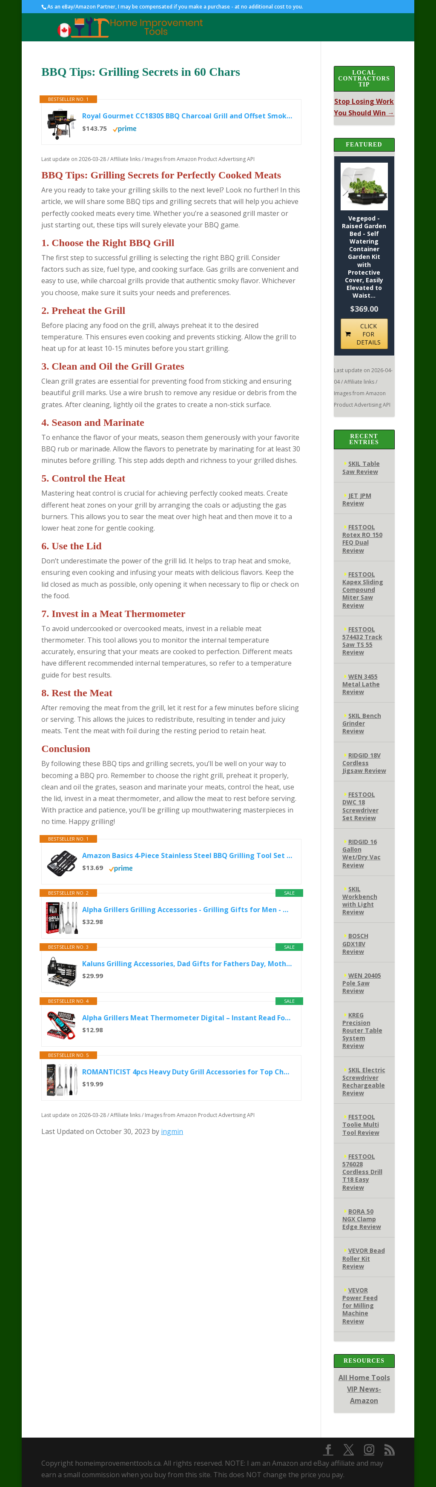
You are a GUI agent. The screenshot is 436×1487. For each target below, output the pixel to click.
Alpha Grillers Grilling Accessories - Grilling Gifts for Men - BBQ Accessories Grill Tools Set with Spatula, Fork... (187, 909)
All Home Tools (364, 1377)
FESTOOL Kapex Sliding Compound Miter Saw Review (362, 589)
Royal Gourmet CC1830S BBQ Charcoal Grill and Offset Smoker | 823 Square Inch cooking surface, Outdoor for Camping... (187, 116)
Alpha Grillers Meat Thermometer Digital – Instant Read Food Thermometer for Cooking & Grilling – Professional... (187, 1017)
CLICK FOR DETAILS (368, 334)
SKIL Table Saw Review (361, 467)
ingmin (172, 1131)
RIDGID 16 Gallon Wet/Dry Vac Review (361, 853)
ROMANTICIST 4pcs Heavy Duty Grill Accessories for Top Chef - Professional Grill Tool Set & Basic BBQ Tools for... (187, 1072)
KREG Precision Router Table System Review (362, 1030)
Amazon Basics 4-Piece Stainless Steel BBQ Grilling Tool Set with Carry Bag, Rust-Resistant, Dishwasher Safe (187, 855)
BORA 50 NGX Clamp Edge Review (361, 1219)
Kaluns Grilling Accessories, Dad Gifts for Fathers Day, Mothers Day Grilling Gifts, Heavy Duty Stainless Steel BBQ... (187, 963)
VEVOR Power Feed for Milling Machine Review (360, 1305)
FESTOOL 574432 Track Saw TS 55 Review (362, 641)
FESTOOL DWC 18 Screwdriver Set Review (360, 806)
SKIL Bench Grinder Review (361, 723)
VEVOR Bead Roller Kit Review (363, 1258)
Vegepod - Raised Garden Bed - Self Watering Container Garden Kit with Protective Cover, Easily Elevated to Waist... (364, 257)
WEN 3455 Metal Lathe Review (361, 684)
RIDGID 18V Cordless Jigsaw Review (364, 763)
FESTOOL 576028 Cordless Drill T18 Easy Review (362, 1171)
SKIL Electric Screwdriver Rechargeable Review (363, 1081)
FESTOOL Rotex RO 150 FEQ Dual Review (362, 538)
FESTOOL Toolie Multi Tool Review (360, 1124)
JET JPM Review (356, 499)
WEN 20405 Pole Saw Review (361, 983)
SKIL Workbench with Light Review (359, 900)
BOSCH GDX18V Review (355, 943)
